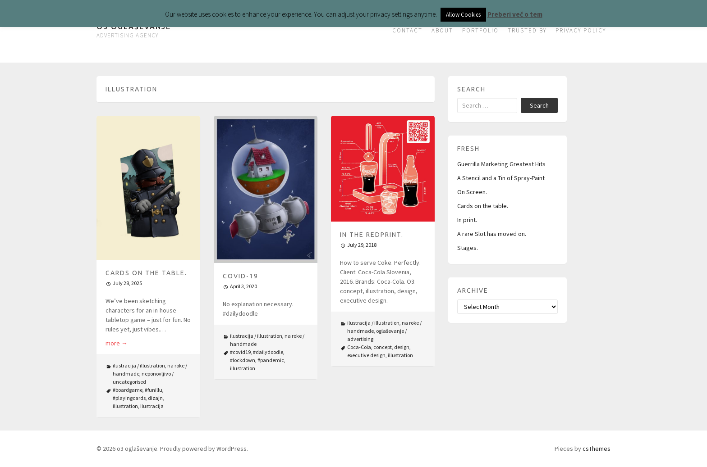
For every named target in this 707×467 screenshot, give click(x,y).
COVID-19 (240, 276)
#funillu (153, 389)
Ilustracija (152, 406)
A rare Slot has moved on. (491, 234)
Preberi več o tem (514, 14)
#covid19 (240, 352)
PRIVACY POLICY (581, 30)
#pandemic (270, 360)
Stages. (467, 248)
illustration (125, 406)
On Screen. (472, 192)
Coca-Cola (359, 347)
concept (382, 347)
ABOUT (442, 30)
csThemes (597, 448)
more (117, 343)
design (401, 347)
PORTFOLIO (480, 30)
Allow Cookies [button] (463, 14)
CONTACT (407, 30)
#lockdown (242, 360)
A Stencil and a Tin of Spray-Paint (501, 178)
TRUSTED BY (527, 30)
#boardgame (127, 389)
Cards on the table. (146, 273)
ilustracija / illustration (139, 365)
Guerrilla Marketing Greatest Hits (501, 164)
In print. (467, 220)
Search (539, 105)
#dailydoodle (268, 352)
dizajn (155, 397)
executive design (366, 355)
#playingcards (129, 397)
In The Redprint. (372, 234)
